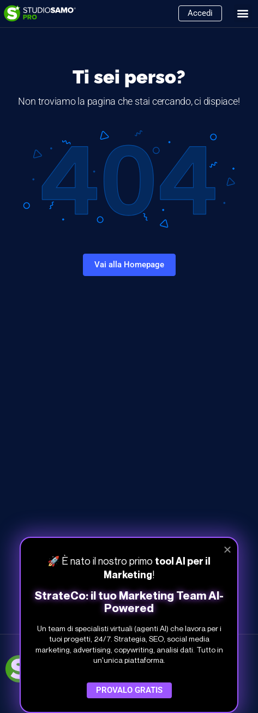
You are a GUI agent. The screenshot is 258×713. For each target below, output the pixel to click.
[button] (243, 13)
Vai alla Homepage (129, 264)
